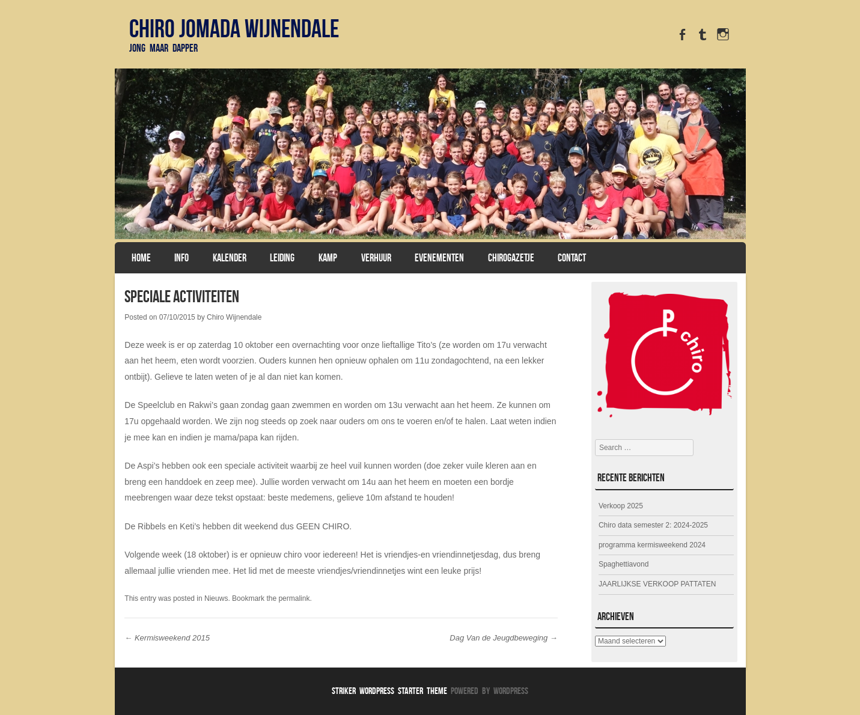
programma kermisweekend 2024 (652, 545)
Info (181, 258)
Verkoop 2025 (621, 506)
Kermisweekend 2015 (167, 637)
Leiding (282, 258)
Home (141, 258)
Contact (572, 258)
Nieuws (216, 598)
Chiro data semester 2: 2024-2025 (653, 525)
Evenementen (439, 258)
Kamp (328, 258)
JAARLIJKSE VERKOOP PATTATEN (657, 584)
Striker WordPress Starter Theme (389, 691)
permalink (294, 598)
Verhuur (376, 258)
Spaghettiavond (623, 564)
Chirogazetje (511, 258)
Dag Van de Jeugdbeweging (503, 637)
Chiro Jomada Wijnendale (234, 28)
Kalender (229, 258)
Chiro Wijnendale (234, 317)
